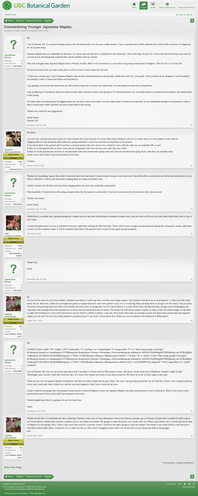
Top (189, 485)
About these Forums (187, 7)
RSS (194, 485)
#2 (192, 169)
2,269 (20, 246)
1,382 (20, 162)
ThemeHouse (39, 490)
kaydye (8, 315)
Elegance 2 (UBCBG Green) (13, 485)
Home (185, 485)
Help (179, 485)
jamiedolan (33, 31)
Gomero (9, 149)
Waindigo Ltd (40, 495)
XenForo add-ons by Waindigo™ (16, 495)
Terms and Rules (188, 488)
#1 (192, 125)
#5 (192, 291)
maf (7, 234)
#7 (192, 412)
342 (20, 327)
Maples (17, 31)
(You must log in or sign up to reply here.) (178, 464)
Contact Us (171, 485)
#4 (192, 255)
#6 (192, 337)
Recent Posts (10, 15)
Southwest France (15, 169)
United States (17, 66)
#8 (192, 458)
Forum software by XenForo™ (24, 488)
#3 (192, 209)
